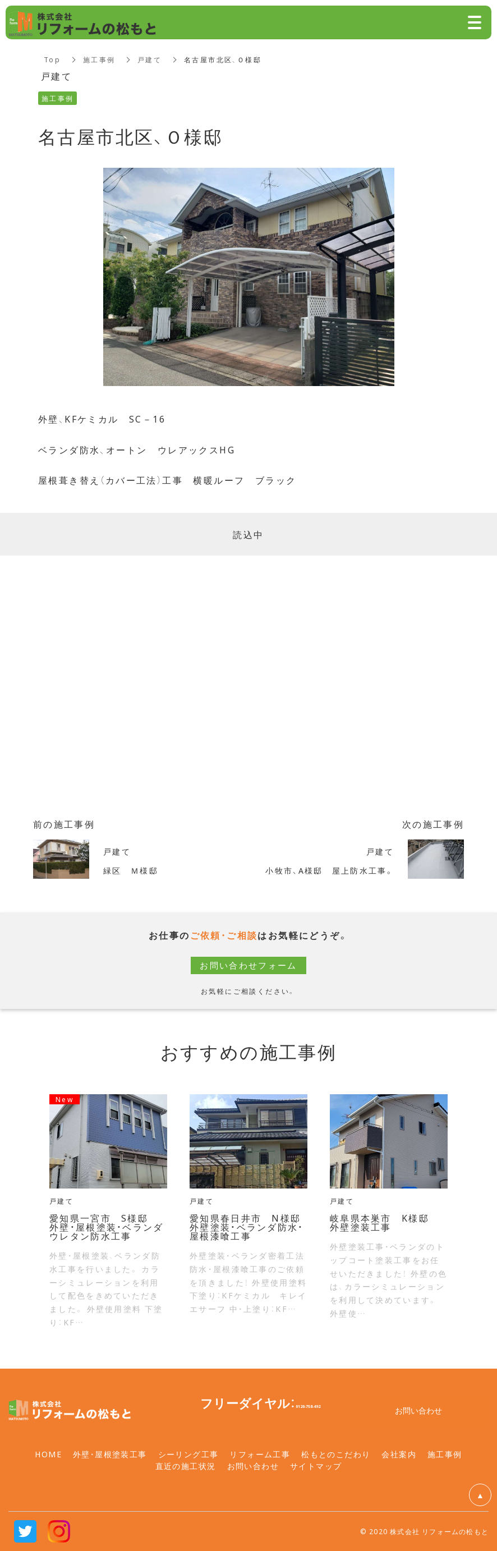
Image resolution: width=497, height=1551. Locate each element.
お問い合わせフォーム (248, 965)
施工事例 (99, 59)
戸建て (150, 59)
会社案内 (398, 1454)
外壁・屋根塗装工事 (110, 1454)
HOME (48, 1454)
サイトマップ (316, 1465)
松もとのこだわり (335, 1454)
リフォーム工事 (259, 1454)
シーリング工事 (188, 1454)
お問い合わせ (253, 1465)
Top (52, 59)
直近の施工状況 (185, 1465)
